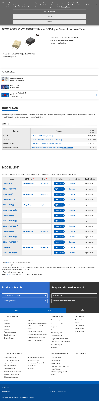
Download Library (57, 316)
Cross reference (9, 338)
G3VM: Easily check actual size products (12, 79)
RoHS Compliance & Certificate (37, 334)
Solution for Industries (58, 353)
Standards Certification (35, 331)
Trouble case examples (58, 330)
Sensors (6, 329)
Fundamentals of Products (59, 324)
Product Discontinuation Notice (37, 323)
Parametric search (10, 332)
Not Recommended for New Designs (36, 327)
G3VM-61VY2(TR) (9, 221)
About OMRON (79, 325)
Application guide (56, 333)
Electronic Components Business (82, 321)
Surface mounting (9, 368)
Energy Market (55, 363)
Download (72, 183)
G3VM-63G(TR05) (9, 253)
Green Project (79, 353)
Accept (49, 21)
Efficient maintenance (11, 377)
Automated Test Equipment (60, 366)
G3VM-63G (6, 247)
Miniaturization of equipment (13, 371)
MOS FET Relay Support (35, 340)
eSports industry (56, 360)
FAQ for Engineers (56, 327)
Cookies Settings (49, 11)
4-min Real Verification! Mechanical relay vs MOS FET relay (13, 95)
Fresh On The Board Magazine (60, 342)
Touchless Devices (33, 360)
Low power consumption (11, 360)
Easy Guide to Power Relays (59, 339)
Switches (7, 323)
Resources (54, 320)
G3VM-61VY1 (7, 205)
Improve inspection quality (36, 357)
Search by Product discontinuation (64, 301)
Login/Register (29, 183)
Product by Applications (12, 353)
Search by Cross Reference (12, 295)
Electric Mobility (56, 357)
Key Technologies (56, 345)
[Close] (97, 4)
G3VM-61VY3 (7, 231)
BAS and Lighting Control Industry (59, 373)
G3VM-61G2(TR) (8, 189)
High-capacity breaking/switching (10, 364)
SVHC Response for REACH (36, 337)
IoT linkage (31, 368)
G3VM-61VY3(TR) (9, 237)
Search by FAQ (57, 295)
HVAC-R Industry (56, 369)
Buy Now (30, 320)
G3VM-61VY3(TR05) (9, 242)
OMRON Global (6, 388)
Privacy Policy (6, 391)
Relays (6, 320)
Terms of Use (53, 388)
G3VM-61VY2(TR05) (9, 226)
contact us (10, 274)
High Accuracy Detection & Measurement (36, 364)
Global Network (79, 331)
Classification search (10, 335)
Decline (49, 16)
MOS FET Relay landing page (10, 87)
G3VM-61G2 (7, 183)
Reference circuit (56, 336)
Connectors (7, 326)
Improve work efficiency (11, 374)
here (7, 262)
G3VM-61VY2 (7, 215)
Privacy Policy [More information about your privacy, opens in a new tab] (65, 6)
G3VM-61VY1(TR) (9, 210)
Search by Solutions (10, 301)
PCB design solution (10, 357)
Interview (54, 347)
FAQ (16, 310)
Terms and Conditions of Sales (58, 391)
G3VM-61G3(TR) (8, 199)
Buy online (60, 183)
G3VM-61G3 (7, 194)
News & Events (79, 328)
